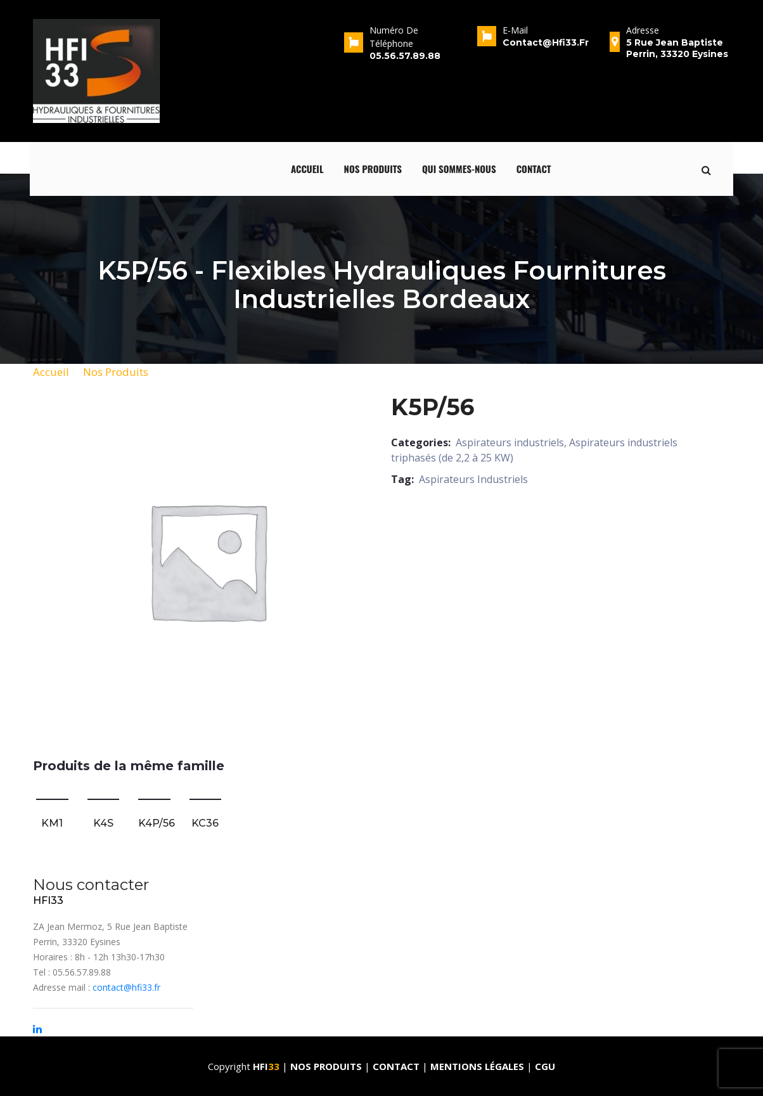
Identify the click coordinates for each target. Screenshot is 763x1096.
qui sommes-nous (459, 169)
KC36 (205, 823)
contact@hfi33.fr (126, 987)
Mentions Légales (477, 1066)
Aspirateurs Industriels (473, 479)
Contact (533, 169)
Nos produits (373, 169)
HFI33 (48, 900)
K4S (103, 823)
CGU (545, 1066)
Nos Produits (115, 371)
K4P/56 (156, 823)
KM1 (52, 823)
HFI (267, 1066)
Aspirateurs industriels (510, 442)
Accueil (307, 169)
